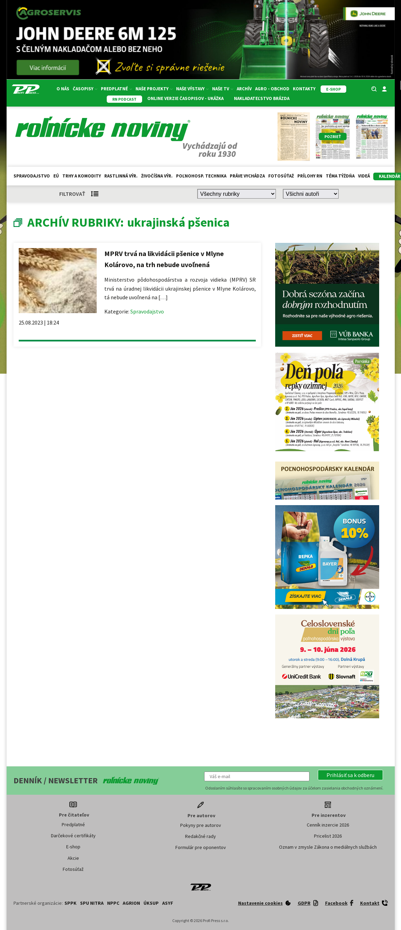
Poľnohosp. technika (201, 176)
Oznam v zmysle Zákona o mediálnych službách (328, 847)
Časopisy (85, 89)
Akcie (73, 858)
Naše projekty (154, 89)
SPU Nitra (92, 903)
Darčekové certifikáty (73, 835)
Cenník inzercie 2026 (328, 825)
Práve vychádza (247, 176)
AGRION (131, 903)
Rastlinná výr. (121, 176)
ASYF (167, 903)
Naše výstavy (192, 89)
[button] (350, 775)
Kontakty (304, 89)
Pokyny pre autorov (200, 825)
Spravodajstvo (32, 176)
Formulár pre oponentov (200, 847)
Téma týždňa (340, 176)
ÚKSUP (151, 903)
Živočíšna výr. (157, 176)
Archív (244, 89)
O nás (62, 89)
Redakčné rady (200, 836)
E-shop (73, 847)
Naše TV (222, 89)
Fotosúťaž (281, 176)
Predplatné (116, 89)
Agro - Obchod (272, 89)
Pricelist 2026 (328, 836)
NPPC (113, 903)
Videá (364, 176)
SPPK (70, 903)
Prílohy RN (309, 176)
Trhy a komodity (81, 176)
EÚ (56, 176)
